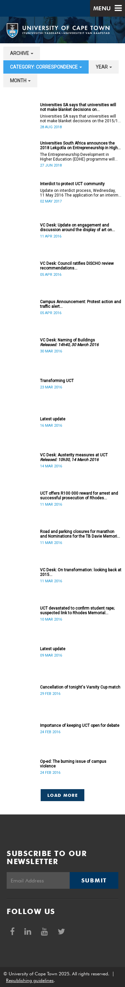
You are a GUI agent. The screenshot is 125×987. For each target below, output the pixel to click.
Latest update (52, 419)
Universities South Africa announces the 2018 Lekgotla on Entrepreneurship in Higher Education (80, 145)
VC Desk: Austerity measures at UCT (74, 457)
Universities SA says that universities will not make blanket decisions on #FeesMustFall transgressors (78, 107)
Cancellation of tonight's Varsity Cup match (80, 687)
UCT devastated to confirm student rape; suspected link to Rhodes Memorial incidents (77, 610)
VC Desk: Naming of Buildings (69, 342)
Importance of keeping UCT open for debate (79, 725)
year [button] (104, 67)
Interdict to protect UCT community (72, 184)
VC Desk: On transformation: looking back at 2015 (80, 572)
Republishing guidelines (30, 980)
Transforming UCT (57, 380)
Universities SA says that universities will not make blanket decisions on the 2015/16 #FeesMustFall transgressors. (80, 118)
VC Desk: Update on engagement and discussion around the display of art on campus (76, 227)
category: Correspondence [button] (46, 67)
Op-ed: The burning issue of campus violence (73, 763)
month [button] (20, 80)
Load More (62, 795)
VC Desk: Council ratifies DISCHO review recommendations (77, 265)
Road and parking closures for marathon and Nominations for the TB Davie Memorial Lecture (80, 534)
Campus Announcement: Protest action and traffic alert (80, 304)
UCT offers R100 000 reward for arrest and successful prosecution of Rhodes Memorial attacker (79, 495)
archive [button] (21, 53)
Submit (94, 880)
